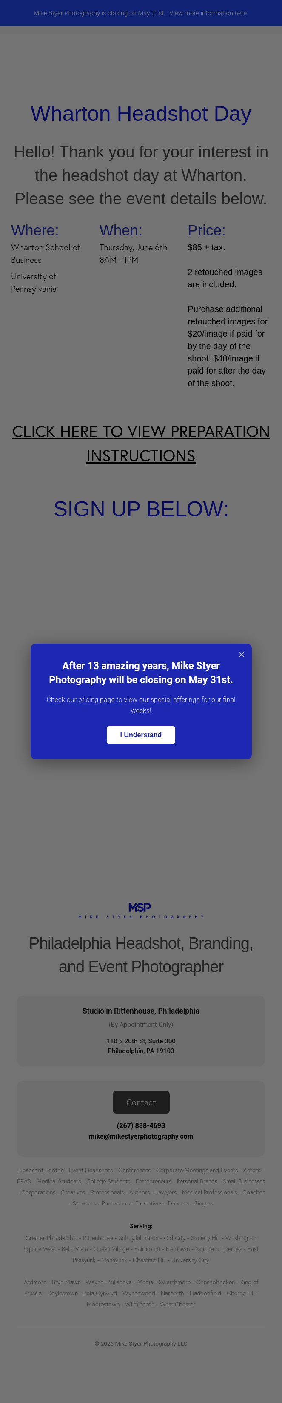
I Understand (141, 735)
